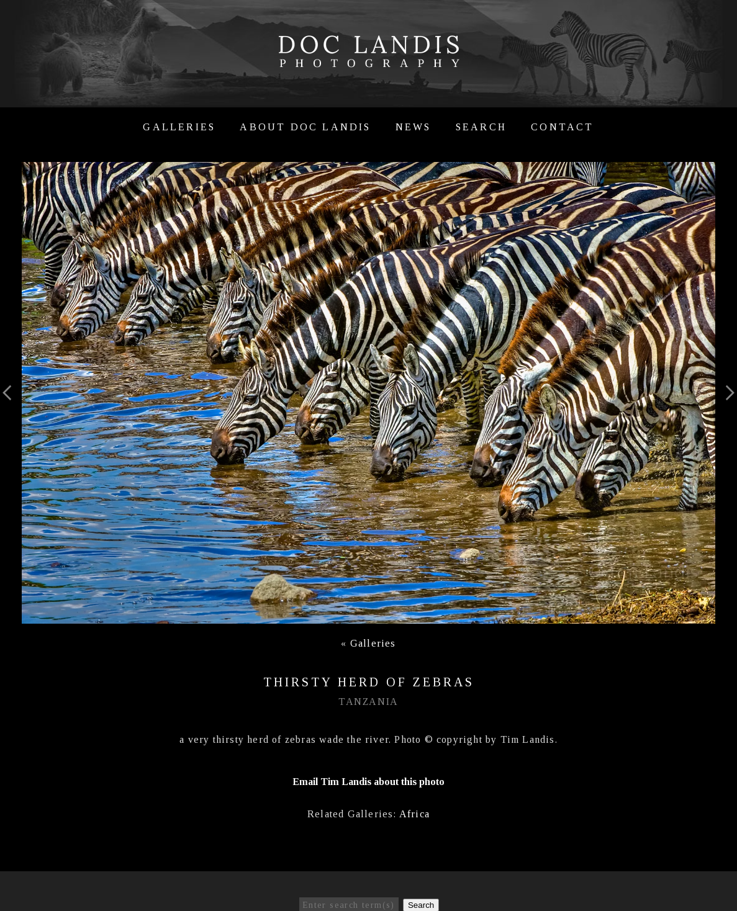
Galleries (179, 127)
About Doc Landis (305, 127)
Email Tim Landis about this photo (368, 781)
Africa (414, 814)
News (414, 127)
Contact (562, 127)
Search (481, 127)
